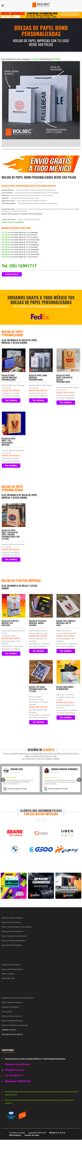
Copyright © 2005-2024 (37, 1146)
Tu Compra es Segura (17, 1146)
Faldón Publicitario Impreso (12, 1015)
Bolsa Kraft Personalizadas (12, 958)
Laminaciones (7, 1024)
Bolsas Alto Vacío (8, 991)
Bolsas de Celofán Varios (11, 978)
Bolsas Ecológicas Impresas (12, 931)
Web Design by (15, 1148)
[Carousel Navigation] (41, 792)
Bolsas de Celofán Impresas (12, 944)
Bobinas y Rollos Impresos (12, 1029)
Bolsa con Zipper (8, 987)
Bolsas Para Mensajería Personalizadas (16, 940)
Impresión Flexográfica (10, 1020)
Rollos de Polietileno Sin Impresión (15, 1038)
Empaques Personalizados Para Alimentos (18, 1011)
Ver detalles (11, 413)
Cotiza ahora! (11, 287)
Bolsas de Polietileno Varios (12, 982)
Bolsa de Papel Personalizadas (13, 953)
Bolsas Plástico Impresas (11, 935)
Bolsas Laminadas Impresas (12, 1034)
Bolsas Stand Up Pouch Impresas (14, 949)
